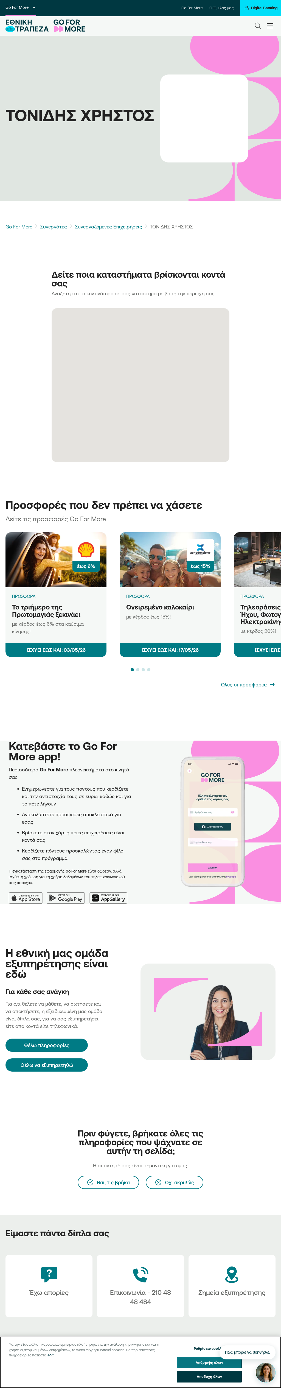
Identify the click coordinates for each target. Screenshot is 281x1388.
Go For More (20, 7)
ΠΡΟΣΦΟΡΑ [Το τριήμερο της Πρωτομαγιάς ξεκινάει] (24, 596)
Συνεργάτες (53, 226)
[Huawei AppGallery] (110, 895)
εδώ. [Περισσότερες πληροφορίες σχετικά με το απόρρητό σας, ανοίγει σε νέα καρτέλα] (51, 1359)
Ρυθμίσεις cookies (209, 1353)
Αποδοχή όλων (209, 1381)
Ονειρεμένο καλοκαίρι (160, 607)
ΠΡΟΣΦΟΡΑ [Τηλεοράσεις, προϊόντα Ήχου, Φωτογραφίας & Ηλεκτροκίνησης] (252, 596)
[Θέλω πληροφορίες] (46, 1045)
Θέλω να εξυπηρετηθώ (47, 1065)
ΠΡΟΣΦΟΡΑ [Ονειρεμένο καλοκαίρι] (138, 596)
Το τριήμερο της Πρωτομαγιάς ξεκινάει (46, 610)
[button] (132, 669)
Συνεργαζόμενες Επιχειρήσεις (108, 226)
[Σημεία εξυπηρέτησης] (232, 1286)
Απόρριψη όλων (209, 1366)
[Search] (258, 25)
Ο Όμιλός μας (221, 8)
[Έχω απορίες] (48, 1286)
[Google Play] (68, 895)
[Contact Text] (140, 1286)
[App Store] (28, 895)
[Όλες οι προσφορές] (248, 684)
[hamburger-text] (270, 26)
